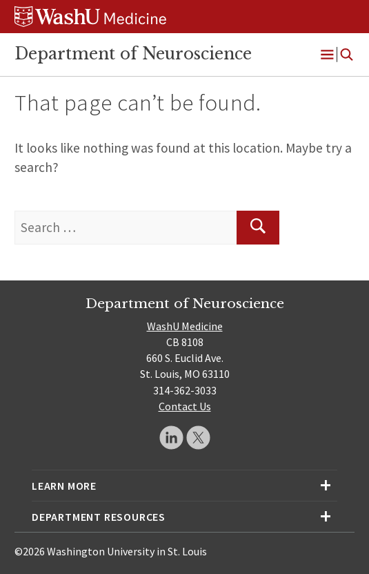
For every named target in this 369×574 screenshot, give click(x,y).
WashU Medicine (185, 326)
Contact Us (185, 406)
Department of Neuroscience (133, 54)
